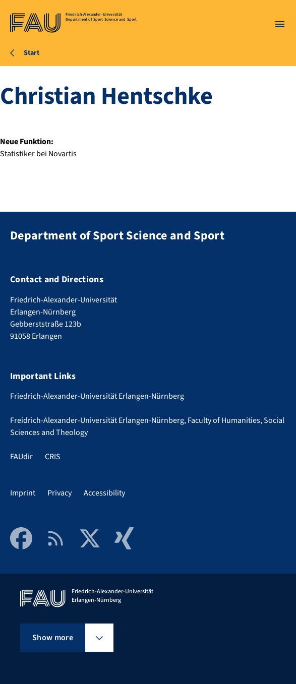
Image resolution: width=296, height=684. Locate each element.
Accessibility (104, 493)
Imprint (22, 493)
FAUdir (21, 456)
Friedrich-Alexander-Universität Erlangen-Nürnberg (97, 396)
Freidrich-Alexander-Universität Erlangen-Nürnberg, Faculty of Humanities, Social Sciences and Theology (147, 426)
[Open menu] (280, 24)
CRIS (53, 456)
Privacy (59, 493)
